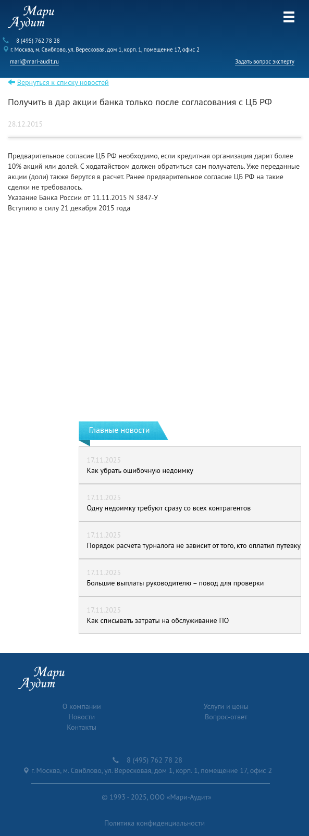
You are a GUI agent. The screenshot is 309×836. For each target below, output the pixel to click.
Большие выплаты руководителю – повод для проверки (175, 583)
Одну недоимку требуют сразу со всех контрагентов (169, 508)
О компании (82, 706)
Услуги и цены (226, 706)
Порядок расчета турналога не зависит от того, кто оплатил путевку (194, 545)
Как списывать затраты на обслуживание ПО (158, 620)
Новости (81, 716)
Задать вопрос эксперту (264, 61)
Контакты (81, 727)
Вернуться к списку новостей (63, 82)
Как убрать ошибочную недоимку (140, 470)
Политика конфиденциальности (154, 823)
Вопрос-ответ (226, 716)
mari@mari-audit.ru (34, 61)
